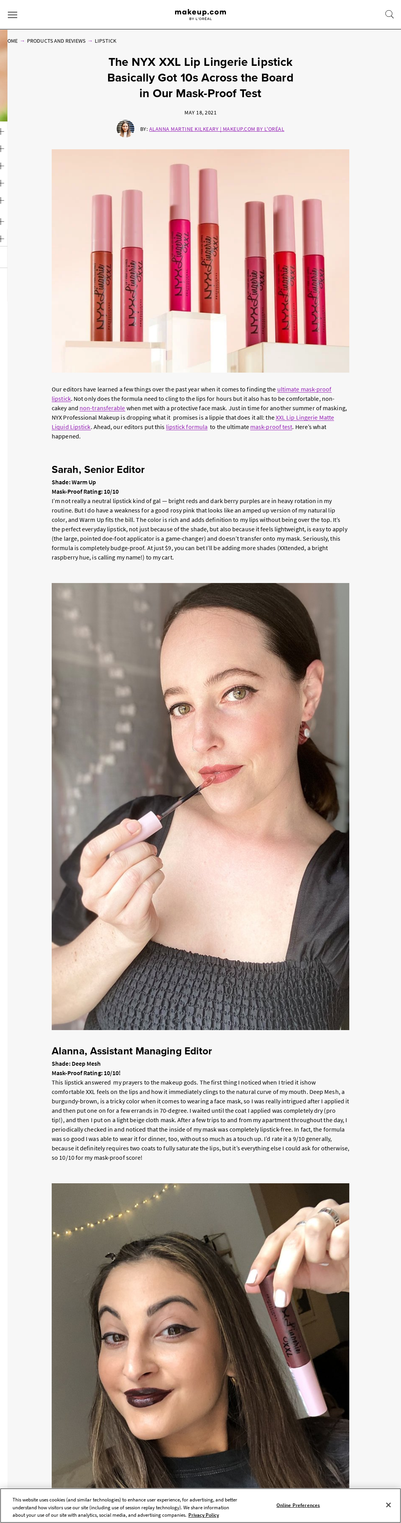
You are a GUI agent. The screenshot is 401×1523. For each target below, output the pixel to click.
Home (11, 40)
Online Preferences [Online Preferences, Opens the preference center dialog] (298, 1504)
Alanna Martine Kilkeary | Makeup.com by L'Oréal (217, 128)
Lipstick (105, 40)
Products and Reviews (56, 40)
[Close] (388, 1505)
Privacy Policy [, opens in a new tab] (203, 1515)
